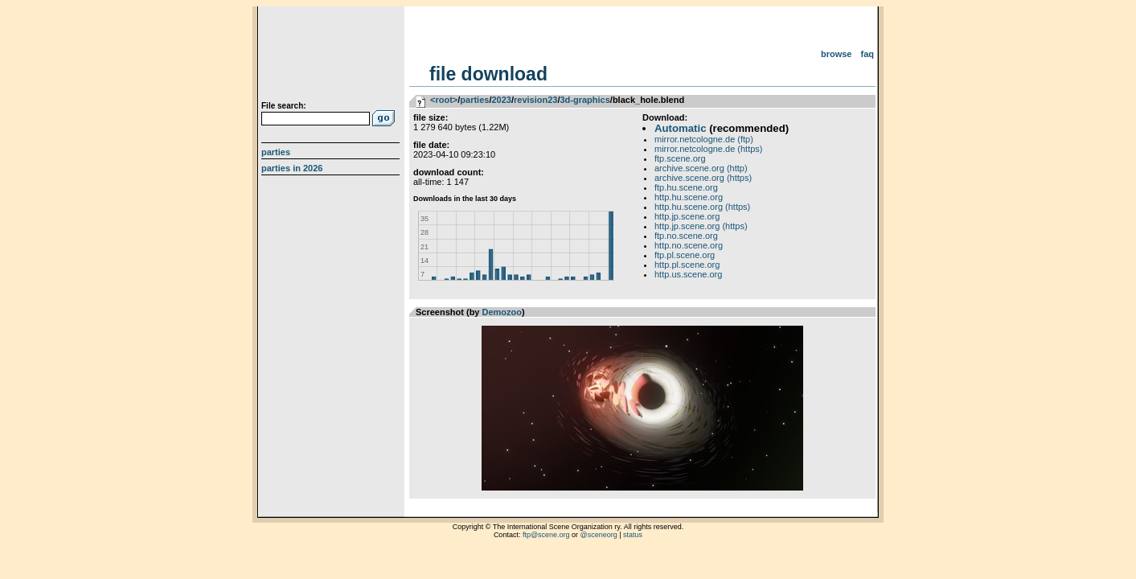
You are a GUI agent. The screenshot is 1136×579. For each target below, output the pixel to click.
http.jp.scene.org (687, 216)
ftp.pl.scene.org (684, 255)
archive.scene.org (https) (703, 178)
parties (474, 100)
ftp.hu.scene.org (686, 187)
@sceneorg (598, 535)
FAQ (868, 54)
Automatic (680, 128)
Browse (836, 54)
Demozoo (502, 312)
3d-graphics (584, 100)
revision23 (535, 100)
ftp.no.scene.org (686, 235)
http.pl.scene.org (687, 264)
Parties (275, 152)
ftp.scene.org (680, 158)
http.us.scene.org (688, 274)
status (632, 535)
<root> (443, 100)
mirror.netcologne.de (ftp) (703, 139)
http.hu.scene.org (688, 197)
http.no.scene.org (688, 245)
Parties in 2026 (291, 168)
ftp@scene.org (546, 535)
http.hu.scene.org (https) (702, 206)
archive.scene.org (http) (701, 168)
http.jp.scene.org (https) (701, 226)
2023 (501, 100)
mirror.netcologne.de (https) (708, 149)
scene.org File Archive (332, 56)
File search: (283, 105)
